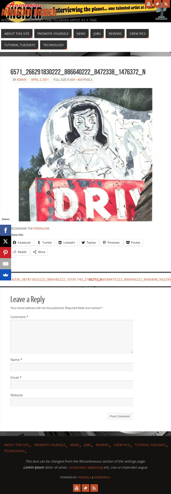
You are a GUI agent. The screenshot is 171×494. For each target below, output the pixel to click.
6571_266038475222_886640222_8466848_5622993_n (130, 279)
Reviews (102, 445)
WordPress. (102, 477)
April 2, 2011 (40, 80)
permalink (41, 228)
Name (16, 359)
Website (16, 395)
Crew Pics (122, 445)
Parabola (84, 477)
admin (21, 80)
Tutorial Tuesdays (150, 445)
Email (16, 377)
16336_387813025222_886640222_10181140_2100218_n (48, 279)
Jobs (87, 445)
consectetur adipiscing (85, 467)
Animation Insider (28, 12)
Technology (14, 451)
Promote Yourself (49, 445)
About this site (16, 445)
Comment (19, 317)
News (74, 445)
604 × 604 (76, 80)
